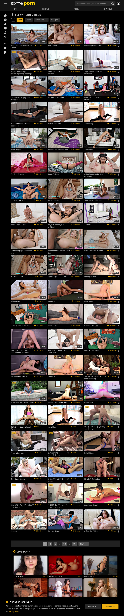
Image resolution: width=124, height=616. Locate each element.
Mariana (14, 531)
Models (76, 9)
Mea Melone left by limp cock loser (20, 124)
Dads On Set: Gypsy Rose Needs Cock (20, 98)
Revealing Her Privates (93, 45)
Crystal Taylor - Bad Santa (57, 277)
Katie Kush (88, 301)
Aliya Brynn (15, 301)
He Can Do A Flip (54, 123)
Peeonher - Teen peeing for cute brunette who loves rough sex (21, 351)
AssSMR (87, 225)
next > (83, 543)
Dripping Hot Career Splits (58, 402)
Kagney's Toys (53, 174)
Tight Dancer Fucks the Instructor (93, 72)
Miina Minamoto (17, 453)
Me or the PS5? (53, 200)
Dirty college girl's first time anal (21, 252)
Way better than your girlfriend (55, 226)
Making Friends (90, 277)
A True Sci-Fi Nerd (91, 531)
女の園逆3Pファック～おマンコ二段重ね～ (58, 454)
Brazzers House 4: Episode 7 (59, 149)
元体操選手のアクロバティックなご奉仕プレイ (58, 506)
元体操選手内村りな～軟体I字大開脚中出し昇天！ (22, 506)
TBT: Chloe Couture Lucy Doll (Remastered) (22, 428)
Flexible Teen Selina (92, 350)
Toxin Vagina (16, 149)
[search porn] (112, 4)
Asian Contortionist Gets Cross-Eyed (93, 175)
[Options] (45, 45)
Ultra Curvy (88, 402)
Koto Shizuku (89, 453)
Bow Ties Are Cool (91, 326)
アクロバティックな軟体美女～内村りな (95, 428)
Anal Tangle (52, 45)
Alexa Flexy (88, 123)
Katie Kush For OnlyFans (93, 251)
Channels (108, 9)
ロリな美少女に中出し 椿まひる (58, 480)
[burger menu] (5, 3)
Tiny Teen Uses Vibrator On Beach (21, 46)
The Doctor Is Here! (18, 225)
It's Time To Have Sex (56, 97)
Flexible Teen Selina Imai (20, 326)
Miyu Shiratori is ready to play (22, 402)
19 (74, 543)
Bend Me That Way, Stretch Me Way (94, 98)
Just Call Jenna (54, 531)
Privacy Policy (14, 611)
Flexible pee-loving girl (19, 376)
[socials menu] (117, 3)
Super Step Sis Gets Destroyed (55, 72)
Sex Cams (45, 9)
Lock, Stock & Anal (18, 200)
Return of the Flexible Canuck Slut (59, 252)
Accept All (110, 606)
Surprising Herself (91, 505)
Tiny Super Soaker (18, 479)
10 (64, 543)
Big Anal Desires (17, 174)
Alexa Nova (88, 149)
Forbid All (93, 606)
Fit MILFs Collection (92, 479)
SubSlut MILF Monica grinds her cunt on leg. (95, 377)
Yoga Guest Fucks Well (93, 200)
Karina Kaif (52, 301)
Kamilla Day (52, 326)
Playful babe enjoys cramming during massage (21, 72)
